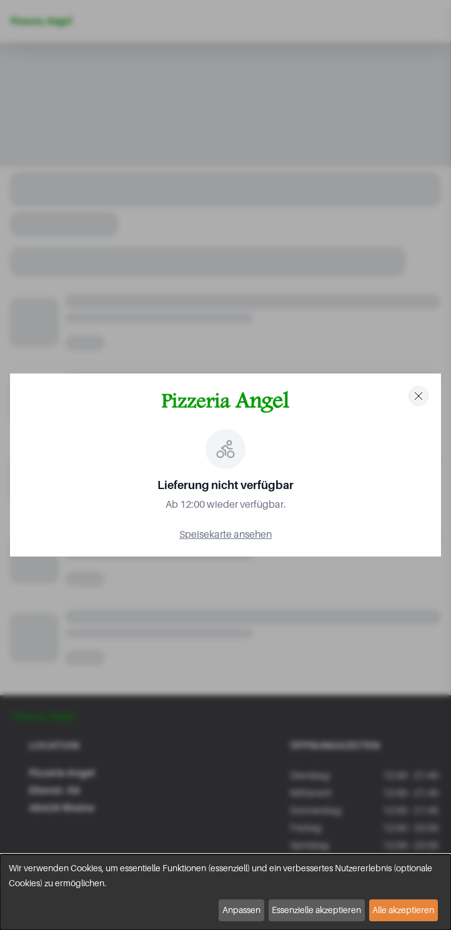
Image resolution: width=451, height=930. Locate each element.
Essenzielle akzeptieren (316, 909)
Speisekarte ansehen (225, 534)
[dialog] (225, 892)
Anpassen (241, 909)
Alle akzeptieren (403, 909)
